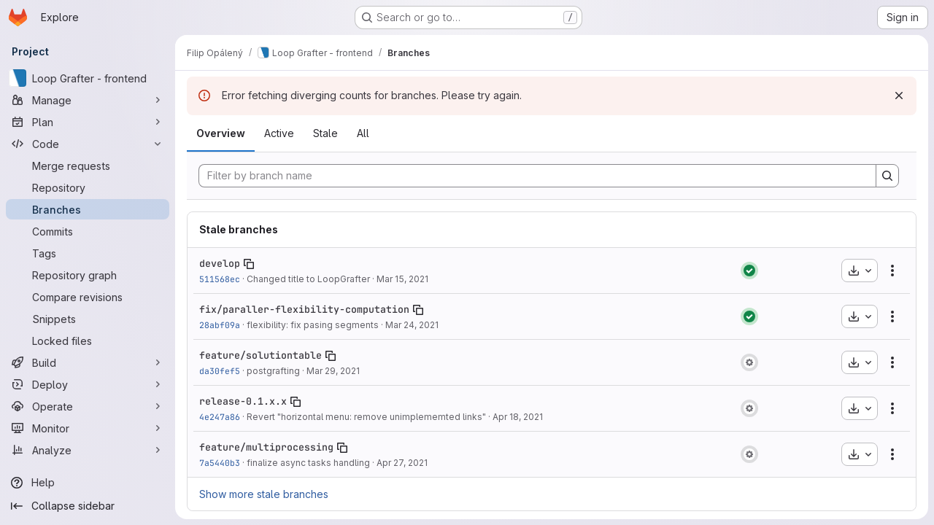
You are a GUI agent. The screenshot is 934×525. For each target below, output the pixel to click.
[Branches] (87, 209)
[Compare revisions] (87, 297)
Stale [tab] (325, 133)
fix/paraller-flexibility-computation (304, 309)
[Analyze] (87, 450)
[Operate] (87, 406)
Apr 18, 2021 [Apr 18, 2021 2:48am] (518, 416)
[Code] (87, 143)
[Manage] (87, 100)
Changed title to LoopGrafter (308, 278)
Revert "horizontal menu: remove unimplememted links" (366, 416)
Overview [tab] (220, 133)
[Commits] (87, 231)
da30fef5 (219, 370)
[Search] (887, 175)
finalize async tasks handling (308, 462)
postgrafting (273, 370)
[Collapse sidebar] (87, 506)
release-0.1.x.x (243, 401)
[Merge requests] (87, 165)
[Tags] (87, 253)
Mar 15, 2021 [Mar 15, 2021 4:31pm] (402, 278)
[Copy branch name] (249, 264)
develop (219, 263)
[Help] (87, 482)
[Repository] (87, 187)
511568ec (219, 278)
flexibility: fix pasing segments (313, 324)
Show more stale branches (263, 494)
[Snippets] (87, 318)
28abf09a (219, 324)
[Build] (87, 362)
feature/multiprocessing (266, 447)
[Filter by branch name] (537, 175)
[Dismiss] (899, 95)
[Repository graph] (87, 275)
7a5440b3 (219, 462)
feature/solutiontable (260, 355)
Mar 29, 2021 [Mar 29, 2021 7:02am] (333, 370)
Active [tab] (279, 133)
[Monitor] (87, 428)
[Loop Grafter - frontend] (87, 78)
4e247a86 (219, 416)
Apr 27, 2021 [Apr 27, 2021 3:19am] (402, 462)
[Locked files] (87, 340)
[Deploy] (87, 384)
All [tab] (363, 133)
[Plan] (87, 122)
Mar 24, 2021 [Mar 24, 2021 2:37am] (412, 324)
